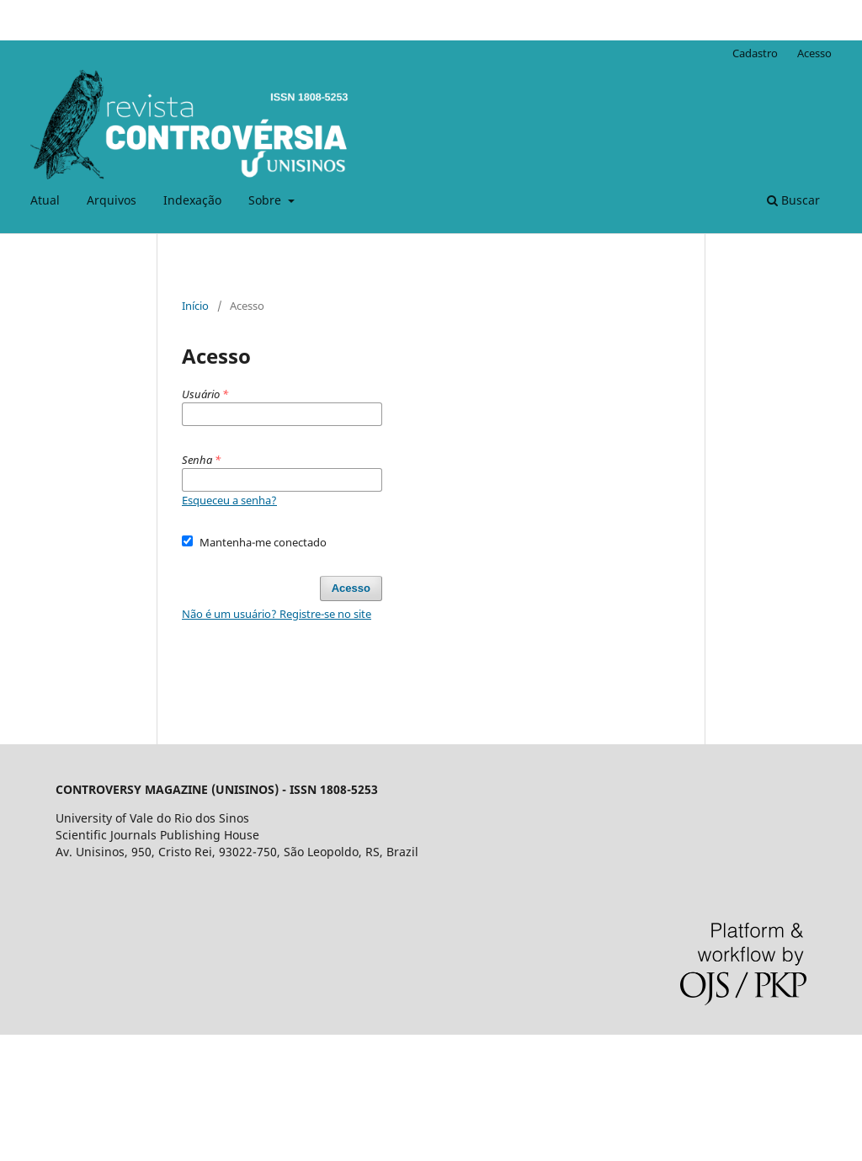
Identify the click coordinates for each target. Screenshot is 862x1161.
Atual (45, 200)
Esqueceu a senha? (229, 500)
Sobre (266, 200)
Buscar (793, 200)
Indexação (192, 200)
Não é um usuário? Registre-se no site (276, 613)
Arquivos (111, 200)
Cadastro (755, 53)
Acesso (814, 53)
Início (195, 305)
